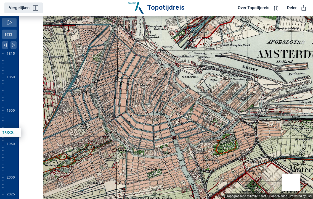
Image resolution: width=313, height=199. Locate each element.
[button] (291, 182)
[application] (166, 107)
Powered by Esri (301, 196)
